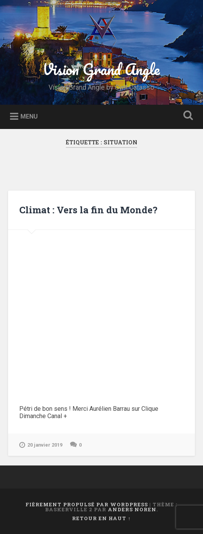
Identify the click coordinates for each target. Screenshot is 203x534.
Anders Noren (132, 509)
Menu (29, 116)
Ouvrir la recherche (187, 116)
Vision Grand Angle (101, 69)
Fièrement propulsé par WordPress (86, 504)
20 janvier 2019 (40, 445)
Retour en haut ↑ (101, 518)
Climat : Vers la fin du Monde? (88, 210)
